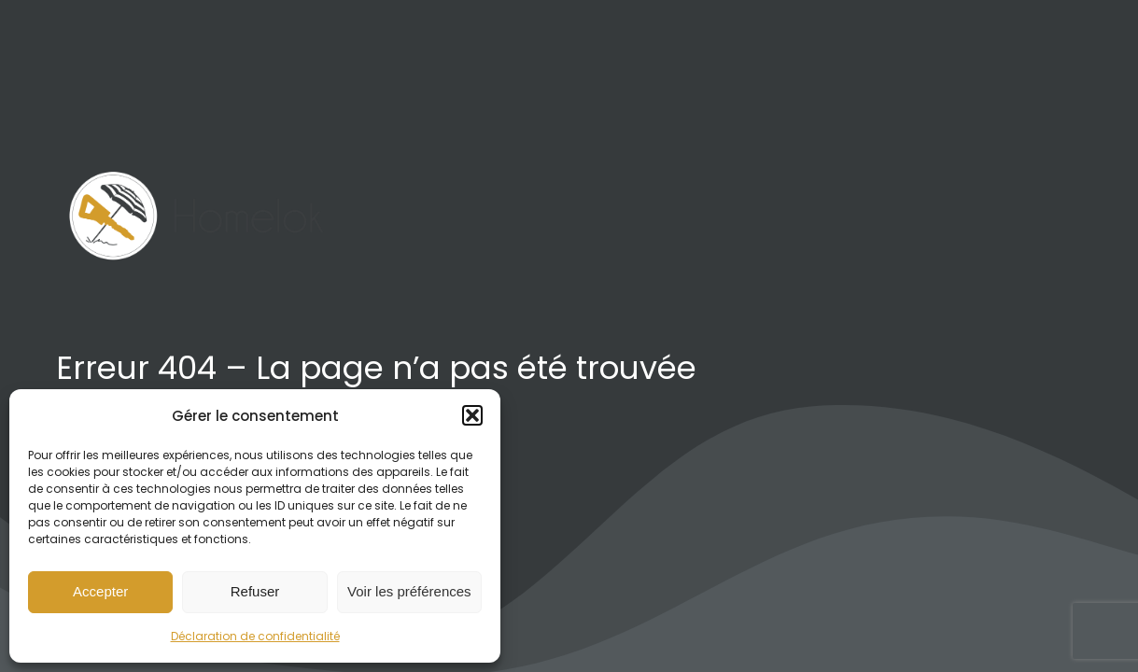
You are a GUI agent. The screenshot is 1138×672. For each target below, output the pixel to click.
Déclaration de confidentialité (255, 636)
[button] (472, 415)
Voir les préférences (409, 591)
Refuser (255, 591)
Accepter (100, 591)
